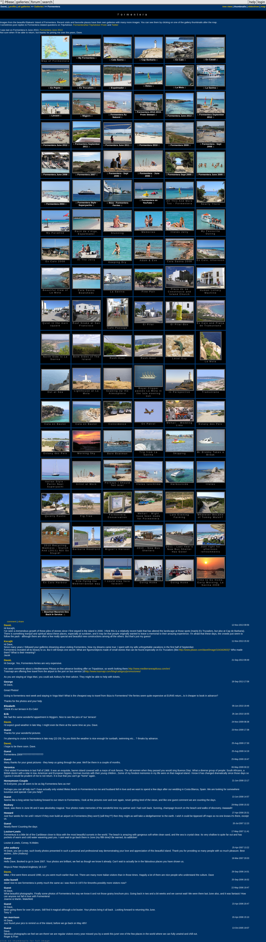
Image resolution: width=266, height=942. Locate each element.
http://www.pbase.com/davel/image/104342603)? (204, 649)
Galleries (39, 6)
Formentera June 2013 (51, 30)
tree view (227, 6)
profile (12, 6)
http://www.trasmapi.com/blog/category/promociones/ (113, 671)
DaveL (8, 625)
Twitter (115, 25)
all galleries (24, 6)
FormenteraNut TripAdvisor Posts (90, 25)
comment (11, 621)
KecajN (8, 641)
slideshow (253, 6)
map (263, 6)
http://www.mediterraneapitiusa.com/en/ (149, 668)
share (21, 621)
